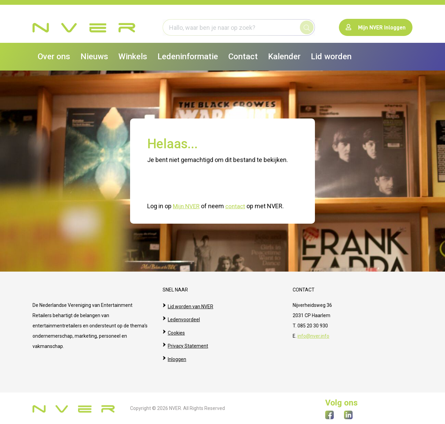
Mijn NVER (187, 206)
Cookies (176, 325)
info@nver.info (313, 335)
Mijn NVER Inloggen (376, 27)
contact (237, 206)
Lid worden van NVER (190, 305)
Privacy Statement (188, 335)
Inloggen (177, 346)
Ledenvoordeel (184, 315)
